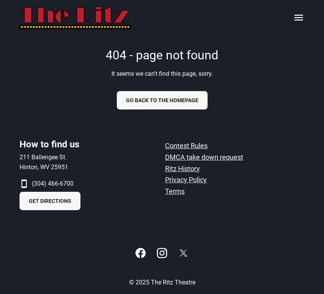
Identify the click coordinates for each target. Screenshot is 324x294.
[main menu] (298, 17)
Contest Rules (186, 146)
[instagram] (162, 253)
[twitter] (183, 253)
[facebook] (140, 253)
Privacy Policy (186, 180)
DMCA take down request (204, 157)
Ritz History (182, 169)
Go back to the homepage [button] (162, 100)
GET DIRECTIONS (50, 201)
